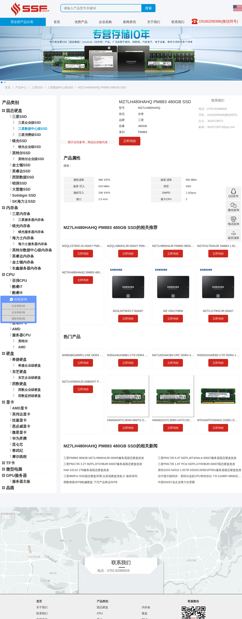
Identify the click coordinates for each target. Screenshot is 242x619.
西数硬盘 (17, 383)
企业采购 (105, 22)
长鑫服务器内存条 (24, 267)
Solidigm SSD (22, 194)
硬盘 (8, 353)
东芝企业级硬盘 (26, 377)
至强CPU (17, 280)
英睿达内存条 (21, 255)
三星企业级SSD (26, 122)
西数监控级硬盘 (26, 395)
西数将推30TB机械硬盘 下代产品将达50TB (90, 482)
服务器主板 (19, 481)
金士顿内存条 (21, 261)
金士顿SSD (19, 164)
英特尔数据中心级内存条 (30, 249)
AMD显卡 (18, 407)
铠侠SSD (17, 182)
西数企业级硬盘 (26, 389)
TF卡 (8, 463)
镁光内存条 (19, 225)
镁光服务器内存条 (27, 231)
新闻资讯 (129, 22)
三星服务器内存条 (27, 219)
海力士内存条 (21, 237)
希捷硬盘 (17, 359)
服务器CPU (19, 334)
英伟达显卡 (19, 413)
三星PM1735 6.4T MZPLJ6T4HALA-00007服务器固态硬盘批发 (197, 458)
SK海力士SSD (21, 201)
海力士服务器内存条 (29, 243)
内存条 (10, 208)
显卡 (8, 402)
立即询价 (129, 141)
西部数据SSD (21, 176)
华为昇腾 (17, 438)
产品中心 (21, 87)
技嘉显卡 (17, 419)
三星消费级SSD (26, 134)
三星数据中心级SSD (60, 87)
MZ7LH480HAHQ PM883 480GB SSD (102, 87)
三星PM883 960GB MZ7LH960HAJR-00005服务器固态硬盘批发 (104, 458)
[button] (1, 82)
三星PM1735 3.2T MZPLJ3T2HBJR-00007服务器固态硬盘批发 (103, 464)
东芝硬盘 (17, 371)
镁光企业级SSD (26, 146)
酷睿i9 (15, 292)
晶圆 (8, 488)
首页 (57, 22)
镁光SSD (17, 140)
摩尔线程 (17, 456)
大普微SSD (19, 188)
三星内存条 (19, 213)
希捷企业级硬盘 (26, 365)
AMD (14, 328)
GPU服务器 (14, 475)
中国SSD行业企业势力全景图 (176, 482)
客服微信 (193, 601)
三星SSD (37, 87)
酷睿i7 (15, 286)
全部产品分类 (22, 22)
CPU (8, 274)
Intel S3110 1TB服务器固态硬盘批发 (86, 470)
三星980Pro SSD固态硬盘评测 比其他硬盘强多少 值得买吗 (100, 476)
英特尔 (19, 340)
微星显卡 (17, 431)
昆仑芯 (15, 444)
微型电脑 (12, 469)
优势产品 (81, 22)
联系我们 (177, 22)
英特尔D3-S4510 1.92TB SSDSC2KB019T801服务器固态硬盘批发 (199, 470)
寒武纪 (15, 450)
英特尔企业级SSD (27, 158)
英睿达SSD (19, 170)
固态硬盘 (12, 110)
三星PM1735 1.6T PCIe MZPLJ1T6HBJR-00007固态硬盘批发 (196, 464)
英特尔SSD (19, 152)
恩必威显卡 (19, 425)
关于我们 (153, 22)
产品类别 (102, 601)
